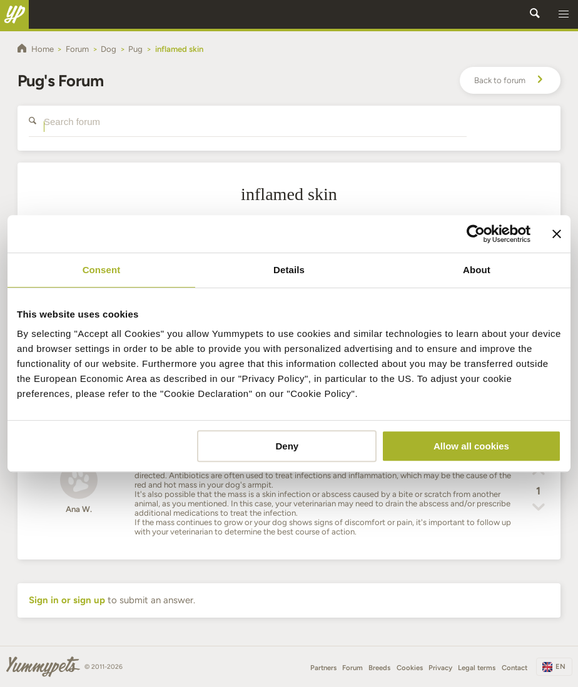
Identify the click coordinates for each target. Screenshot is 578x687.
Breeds (379, 667)
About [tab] (476, 269)
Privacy (440, 667)
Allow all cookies (471, 446)
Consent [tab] (102, 269)
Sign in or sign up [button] (67, 600)
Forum (352, 667)
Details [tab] (289, 269)
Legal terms (476, 667)
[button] (563, 14)
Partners (323, 667)
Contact (514, 667)
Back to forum (510, 80)
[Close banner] (556, 233)
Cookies (410, 667)
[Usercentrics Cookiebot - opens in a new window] (475, 233)
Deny (287, 446)
